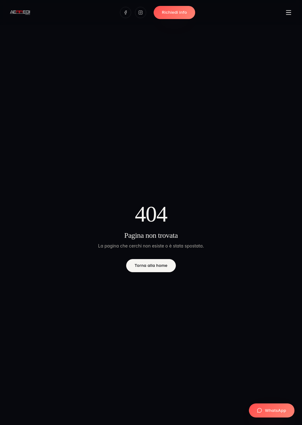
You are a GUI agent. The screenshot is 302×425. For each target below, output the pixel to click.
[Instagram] (140, 12)
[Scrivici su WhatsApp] (272, 410)
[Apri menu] (289, 12)
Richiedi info (174, 12)
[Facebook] (125, 12)
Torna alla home (151, 265)
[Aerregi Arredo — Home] (19, 12)
